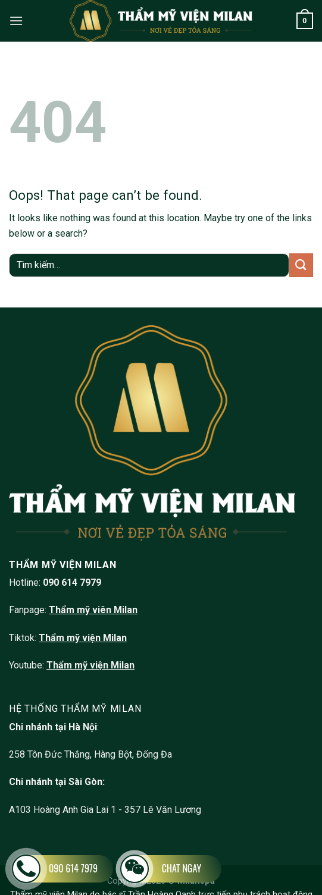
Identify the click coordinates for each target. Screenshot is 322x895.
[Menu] (16, 20)
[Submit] (301, 265)
